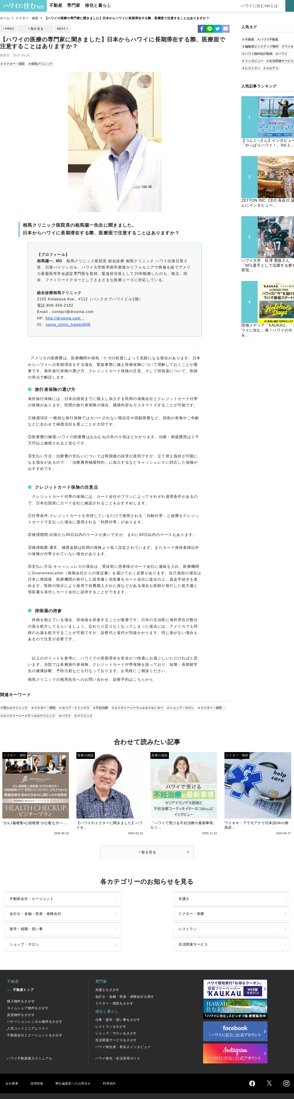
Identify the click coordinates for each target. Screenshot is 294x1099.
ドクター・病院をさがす (114, 984)
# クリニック (83, 714)
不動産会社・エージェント (33, 903)
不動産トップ (23, 971)
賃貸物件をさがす (21, 996)
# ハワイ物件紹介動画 (257, 53)
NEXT (61, 28)
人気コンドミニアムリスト (28, 1010)
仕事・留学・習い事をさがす (117, 1001)
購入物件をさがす (21, 982)
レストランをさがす (111, 1008)
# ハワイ (65, 714)
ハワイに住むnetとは (261, 6)
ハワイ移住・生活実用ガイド (117, 1039)
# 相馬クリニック (40, 64)
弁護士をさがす (107, 971)
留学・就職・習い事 (27, 923)
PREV (9, 28)
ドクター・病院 (27, 18)
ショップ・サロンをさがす (116, 1014)
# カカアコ (271, 68)
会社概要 (12, 1064)
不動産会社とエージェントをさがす (35, 1016)
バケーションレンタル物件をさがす (35, 1003)
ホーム (5, 18)
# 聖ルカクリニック (14, 707)
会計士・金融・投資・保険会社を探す (124, 978)
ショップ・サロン (169, 923)
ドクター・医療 (239, 903)
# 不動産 (248, 39)
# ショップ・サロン (178, 707)
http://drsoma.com (65, 318)
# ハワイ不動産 (268, 39)
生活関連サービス (241, 923)
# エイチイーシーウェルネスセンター (136, 707)
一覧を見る (35, 28)
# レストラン (251, 68)
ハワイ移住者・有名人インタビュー (123, 1028)
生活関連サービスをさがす (116, 1021)
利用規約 (119, 1064)
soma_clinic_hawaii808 (68, 324)
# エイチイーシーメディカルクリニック (28, 714)
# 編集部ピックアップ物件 (260, 46)
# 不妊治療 (99, 707)
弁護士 (87, 903)
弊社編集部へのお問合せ (78, 1064)
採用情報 (39, 1064)
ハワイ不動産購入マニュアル (29, 1039)
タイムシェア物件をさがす (28, 989)
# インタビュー (252, 61)
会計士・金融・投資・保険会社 (179, 903)
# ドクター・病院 (13, 64)
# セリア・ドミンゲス (74, 707)
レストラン (91, 923)
